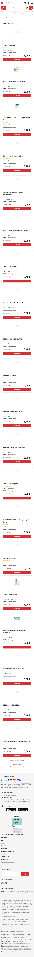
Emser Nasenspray (9, 45)
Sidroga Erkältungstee (10, 484)
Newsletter (4, 837)
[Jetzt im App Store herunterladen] (11, 809)
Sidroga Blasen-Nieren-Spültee (13, 156)
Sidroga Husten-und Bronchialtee (14, 81)
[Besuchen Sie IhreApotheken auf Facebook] (2, 883)
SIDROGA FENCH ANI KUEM (12, 411)
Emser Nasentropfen (10, 594)
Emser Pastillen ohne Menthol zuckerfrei (16, 741)
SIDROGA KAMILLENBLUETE (12, 339)
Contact (3, 843)
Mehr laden (17, 765)
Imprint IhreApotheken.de (7, 851)
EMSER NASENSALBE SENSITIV (13, 669)
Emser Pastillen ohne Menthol (13, 303)
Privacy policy (4, 848)
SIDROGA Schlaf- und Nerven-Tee (14, 447)
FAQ (2, 840)
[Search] (31, 8)
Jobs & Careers (5, 856)
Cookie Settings (5, 859)
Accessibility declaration (7, 862)
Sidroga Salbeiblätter (10, 267)
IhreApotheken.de (25, 783)
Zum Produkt (17, 59)
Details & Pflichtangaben (9, 52)
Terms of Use (4, 845)
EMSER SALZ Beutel (9, 558)
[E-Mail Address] (11, 874)
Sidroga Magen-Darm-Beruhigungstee (15, 230)
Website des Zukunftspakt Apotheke (22, 893)
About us (3, 854)
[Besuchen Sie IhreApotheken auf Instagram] (6, 883)
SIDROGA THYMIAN (9, 375)
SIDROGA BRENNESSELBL (11, 705)
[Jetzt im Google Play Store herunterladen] (23, 809)
